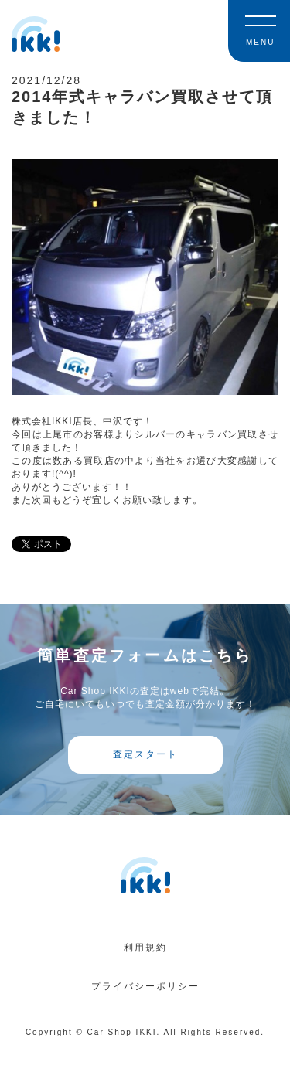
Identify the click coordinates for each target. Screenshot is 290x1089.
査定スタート (145, 754)
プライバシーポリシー (145, 986)
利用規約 (145, 947)
